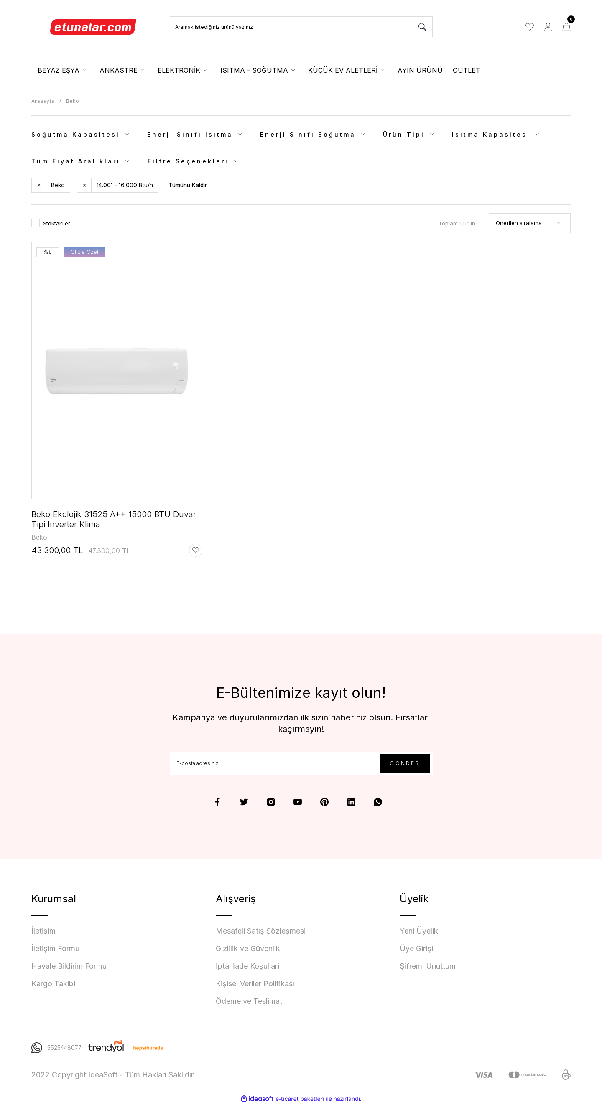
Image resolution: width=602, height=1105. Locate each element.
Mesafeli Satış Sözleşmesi (261, 930)
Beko (72, 101)
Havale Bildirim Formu (69, 966)
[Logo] (93, 26)
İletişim (43, 930)
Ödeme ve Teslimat (249, 1001)
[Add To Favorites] (195, 550)
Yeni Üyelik (419, 930)
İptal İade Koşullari (247, 966)
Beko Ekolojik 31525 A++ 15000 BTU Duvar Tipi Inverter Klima (113, 519)
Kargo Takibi (53, 983)
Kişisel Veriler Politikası (255, 983)
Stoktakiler (56, 223)
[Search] (301, 26)
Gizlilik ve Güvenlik (248, 948)
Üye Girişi (416, 948)
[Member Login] (548, 26)
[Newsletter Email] (301, 763)
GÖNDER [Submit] (405, 763)
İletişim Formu (55, 948)
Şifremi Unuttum (428, 966)
